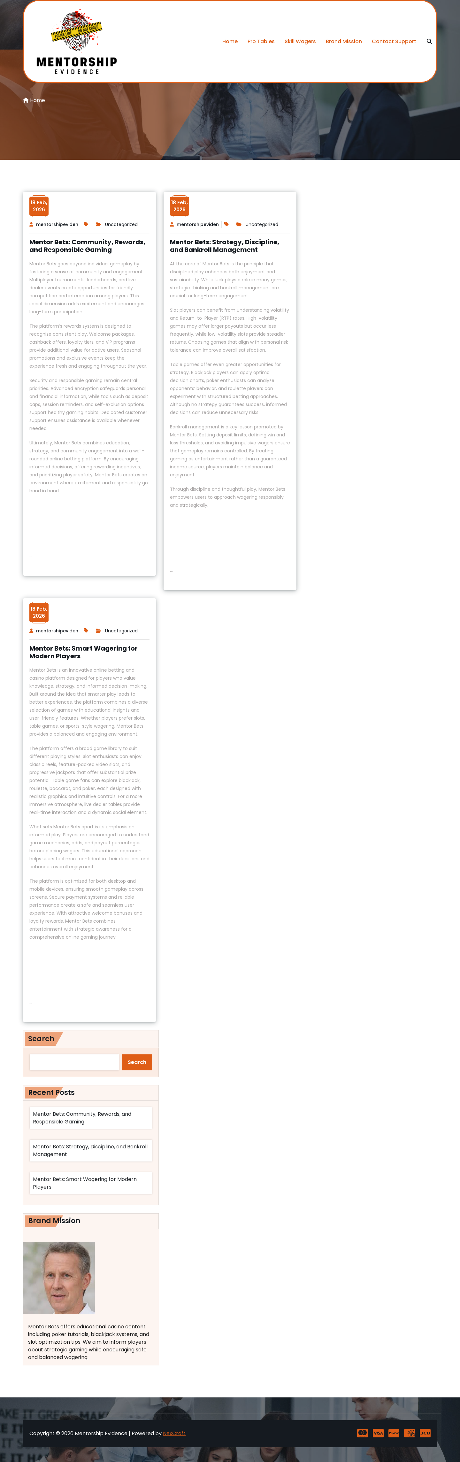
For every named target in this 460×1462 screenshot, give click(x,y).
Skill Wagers (300, 41)
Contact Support (394, 41)
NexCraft (174, 1433)
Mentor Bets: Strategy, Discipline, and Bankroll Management (224, 246)
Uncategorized (121, 224)
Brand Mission (344, 41)
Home (230, 41)
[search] (429, 41)
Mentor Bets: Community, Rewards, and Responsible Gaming (87, 246)
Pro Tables (261, 41)
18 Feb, (39, 206)
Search (41, 1039)
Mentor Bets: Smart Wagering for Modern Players (83, 652)
